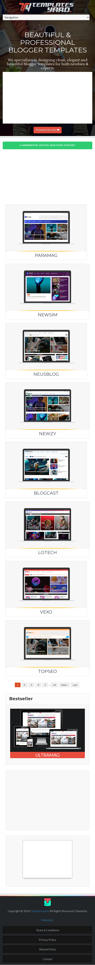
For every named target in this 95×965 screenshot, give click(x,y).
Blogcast (46, 493)
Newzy (47, 433)
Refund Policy (47, 949)
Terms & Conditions (47, 930)
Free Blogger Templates (24, 880)
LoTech (47, 552)
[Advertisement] (49, 97)
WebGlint (47, 920)
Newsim (47, 314)
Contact (47, 959)
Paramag (46, 255)
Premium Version (47, 130)
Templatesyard (39, 911)
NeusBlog (46, 374)
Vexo (46, 612)
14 (54, 685)
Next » (64, 685)
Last (75, 685)
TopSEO (47, 671)
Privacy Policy (47, 939)
